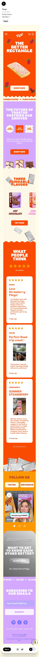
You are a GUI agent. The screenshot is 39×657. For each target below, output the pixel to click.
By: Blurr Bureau (7, 14)
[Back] (4, 4)
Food (6, 21)
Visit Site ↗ (6, 17)
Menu (7, 649)
